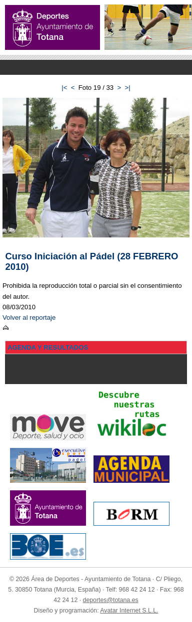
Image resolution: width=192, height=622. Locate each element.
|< (64, 87)
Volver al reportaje (29, 317)
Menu (96, 67)
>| (127, 87)
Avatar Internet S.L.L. (129, 610)
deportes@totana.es (110, 600)
